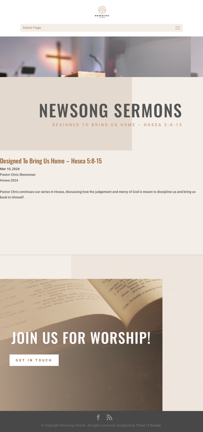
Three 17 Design (148, 425)
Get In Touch (34, 360)
